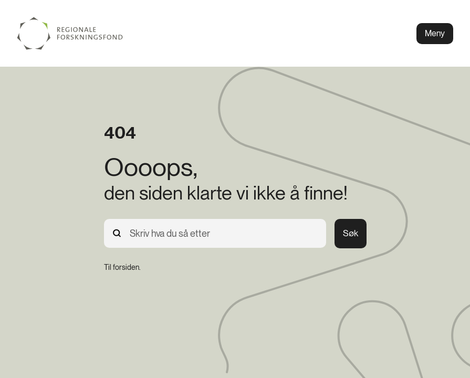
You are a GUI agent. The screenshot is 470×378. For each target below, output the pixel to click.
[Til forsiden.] (122, 267)
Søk (350, 233)
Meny (435, 33)
